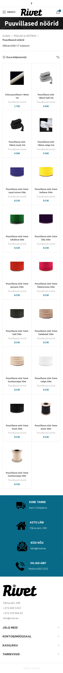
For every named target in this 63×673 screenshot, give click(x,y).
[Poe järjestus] (57, 57)
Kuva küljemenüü (16, 57)
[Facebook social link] (31, 3)
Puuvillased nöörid (17, 102)
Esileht (7, 35)
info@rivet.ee (38, 548)
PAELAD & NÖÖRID (25, 35)
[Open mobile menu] (9, 12)
